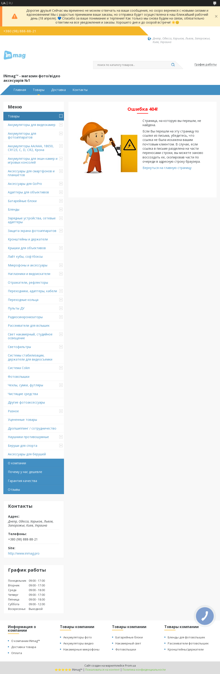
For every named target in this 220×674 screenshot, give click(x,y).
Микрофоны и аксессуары (27, 265)
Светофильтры (19, 347)
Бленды (13, 209)
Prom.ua (130, 666)
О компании (17, 463)
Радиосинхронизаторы (25, 317)
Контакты (80, 89)
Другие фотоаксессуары (26, 402)
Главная (19, 89)
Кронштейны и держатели (28, 239)
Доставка (58, 89)
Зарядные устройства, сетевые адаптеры (32, 220)
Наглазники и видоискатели (29, 274)
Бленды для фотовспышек (186, 637)
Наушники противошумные (28, 437)
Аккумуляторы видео (78, 643)
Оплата (16, 653)
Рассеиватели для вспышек (29, 325)
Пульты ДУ (16, 308)
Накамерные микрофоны (81, 649)
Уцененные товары (22, 419)
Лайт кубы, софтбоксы (25, 256)
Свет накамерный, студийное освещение (30, 336)
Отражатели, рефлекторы (28, 282)
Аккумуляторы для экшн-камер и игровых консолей (32, 160)
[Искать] (172, 65)
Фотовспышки (18, 376)
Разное (13, 411)
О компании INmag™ (25, 641)
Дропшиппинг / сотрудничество (32, 428)
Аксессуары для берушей (27, 454)
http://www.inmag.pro (24, 553)
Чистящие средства (23, 394)
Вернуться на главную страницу (167, 168)
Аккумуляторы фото (77, 637)
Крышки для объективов (27, 248)
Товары (38, 89)
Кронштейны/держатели (186, 649)
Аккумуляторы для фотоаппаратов (22, 135)
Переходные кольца (23, 300)
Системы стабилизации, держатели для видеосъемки (30, 357)
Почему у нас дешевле (25, 472)
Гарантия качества (22, 481)
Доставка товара (23, 647)
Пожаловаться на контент (102, 670)
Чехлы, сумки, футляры (25, 385)
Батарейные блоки (22, 201)
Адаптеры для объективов (28, 192)
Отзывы (14, 489)
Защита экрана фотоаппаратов (32, 231)
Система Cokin (19, 368)
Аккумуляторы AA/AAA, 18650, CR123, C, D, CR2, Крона (31, 148)
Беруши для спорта (22, 445)
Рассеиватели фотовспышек (188, 643)
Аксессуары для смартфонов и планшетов (31, 173)
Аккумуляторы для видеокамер (31, 125)
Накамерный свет (128, 643)
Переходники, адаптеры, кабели (32, 291)
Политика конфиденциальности (144, 670)
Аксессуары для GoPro (25, 183)
